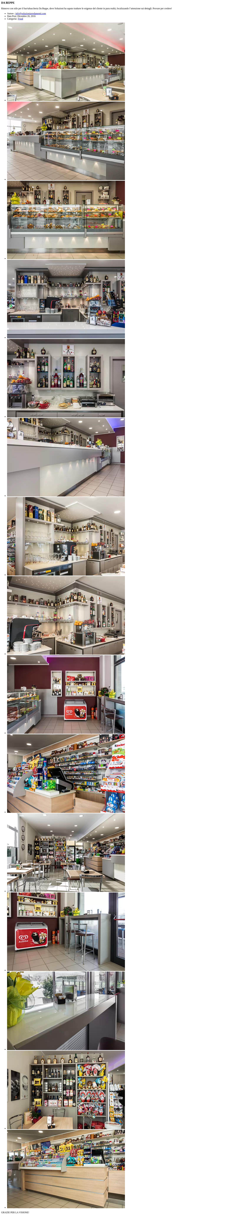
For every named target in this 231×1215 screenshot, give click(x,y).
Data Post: (12, 16)
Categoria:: (12, 19)
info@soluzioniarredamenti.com (30, 13)
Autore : (11, 13)
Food (20, 19)
